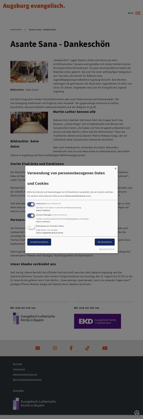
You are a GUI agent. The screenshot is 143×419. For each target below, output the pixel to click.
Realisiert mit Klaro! (107, 249)
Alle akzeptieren (105, 242)
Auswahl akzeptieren (39, 242)
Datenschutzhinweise (75, 196)
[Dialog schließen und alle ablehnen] (115, 167)
